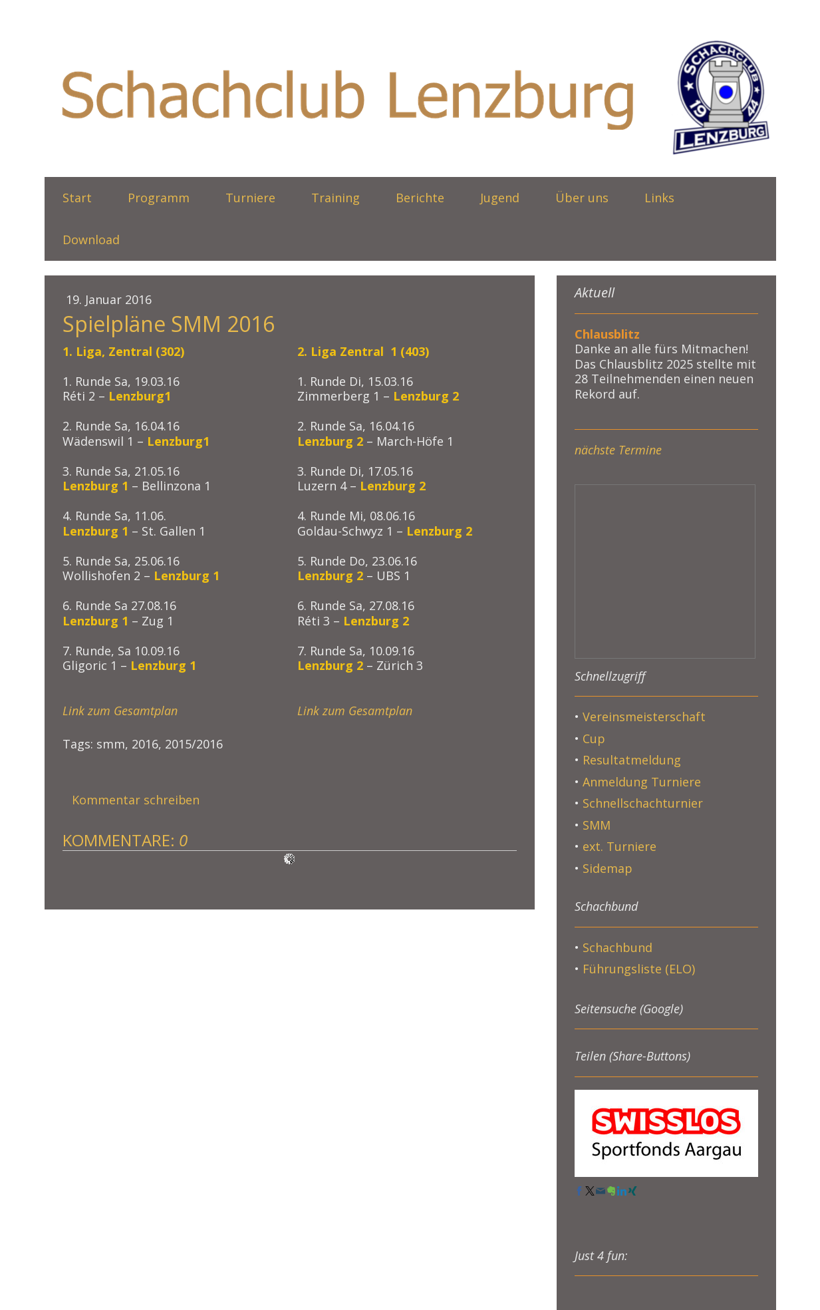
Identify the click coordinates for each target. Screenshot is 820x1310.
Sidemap (607, 868)
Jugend (499, 198)
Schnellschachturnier (643, 803)
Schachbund (617, 947)
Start (77, 198)
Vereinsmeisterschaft (644, 717)
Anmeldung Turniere (642, 782)
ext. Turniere (619, 846)
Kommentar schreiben (136, 800)
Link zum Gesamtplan (120, 711)
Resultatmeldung (632, 760)
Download (91, 239)
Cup (594, 738)
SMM (598, 825)
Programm (159, 198)
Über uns (582, 198)
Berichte (420, 198)
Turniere (250, 198)
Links (659, 198)
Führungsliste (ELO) (639, 969)
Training (335, 198)
